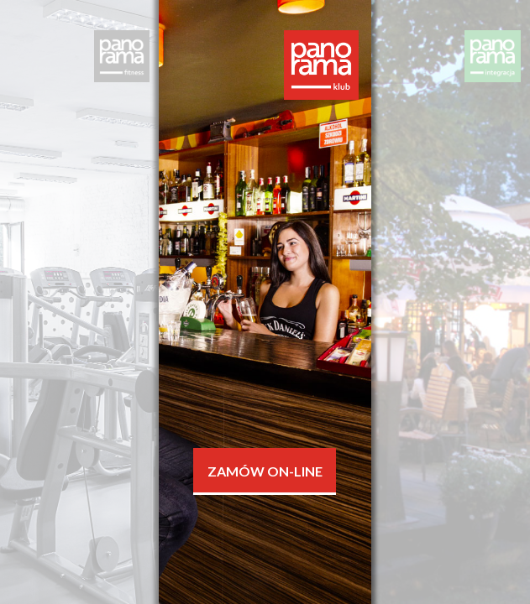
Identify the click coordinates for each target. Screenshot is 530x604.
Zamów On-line (265, 471)
